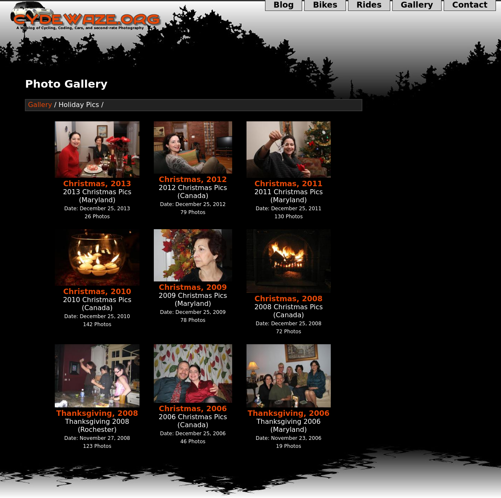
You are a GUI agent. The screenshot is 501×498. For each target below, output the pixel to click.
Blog (284, 5)
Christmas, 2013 (97, 183)
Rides (369, 5)
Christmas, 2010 (97, 291)
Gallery (417, 5)
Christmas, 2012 (193, 179)
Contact (470, 5)
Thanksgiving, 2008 (97, 413)
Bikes (325, 5)
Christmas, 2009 (193, 287)
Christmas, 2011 (288, 183)
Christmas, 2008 (288, 299)
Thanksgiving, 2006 (289, 413)
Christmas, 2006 (193, 408)
